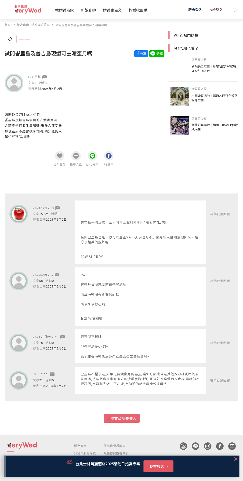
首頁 (8, 24)
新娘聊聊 (88, 10)
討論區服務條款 (85, 453)
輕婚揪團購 (138, 10)
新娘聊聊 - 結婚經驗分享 (33, 24)
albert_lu (46, 274)
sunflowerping (50, 336)
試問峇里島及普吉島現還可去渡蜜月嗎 (81, 25)
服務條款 (80, 446)
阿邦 (37, 76)
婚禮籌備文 (112, 10)
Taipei (44, 374)
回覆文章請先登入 (122, 418)
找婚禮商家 (64, 10)
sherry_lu (46, 207)
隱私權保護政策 (114, 446)
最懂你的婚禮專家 (116, 453)
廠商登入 (195, 9)
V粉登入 (216, 9)
